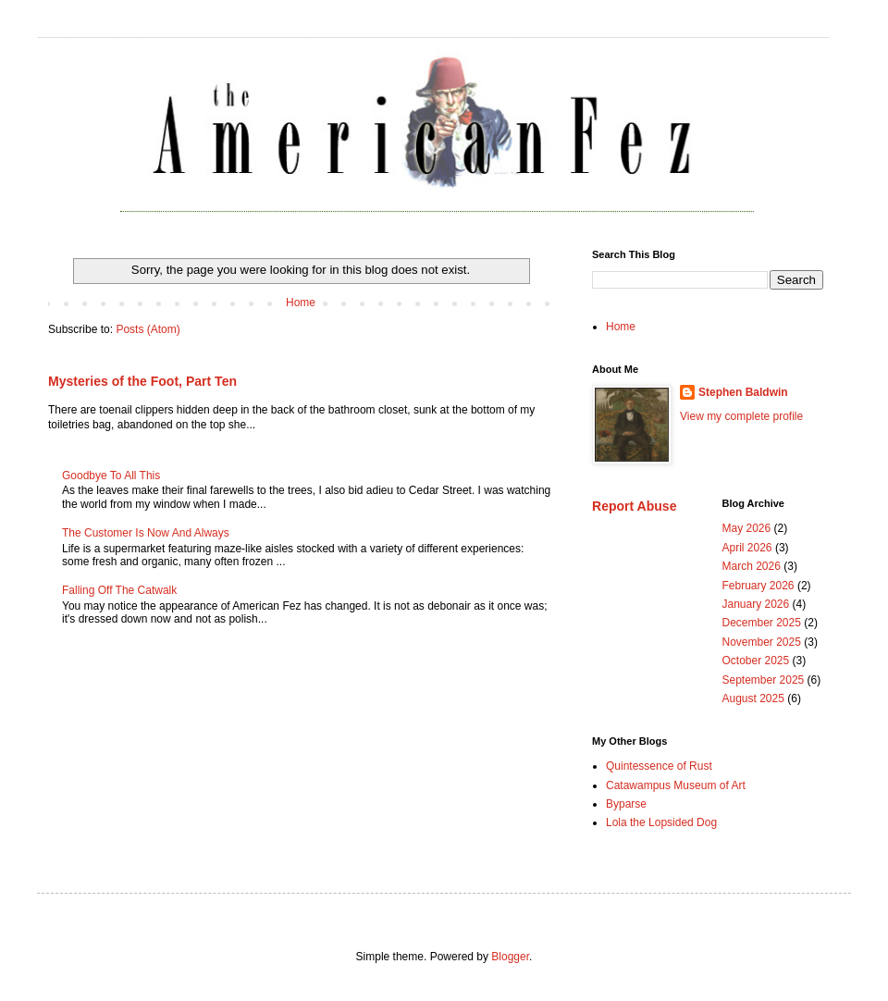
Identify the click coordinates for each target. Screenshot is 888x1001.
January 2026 (756, 604)
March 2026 (751, 566)
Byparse (626, 803)
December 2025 (761, 622)
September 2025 (763, 680)
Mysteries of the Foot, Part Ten (142, 381)
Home (300, 302)
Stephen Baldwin (743, 392)
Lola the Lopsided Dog (661, 822)
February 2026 (758, 585)
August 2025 (753, 698)
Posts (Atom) (147, 329)
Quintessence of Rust (659, 766)
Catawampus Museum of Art (676, 785)
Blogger (510, 956)
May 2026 (746, 528)
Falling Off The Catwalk (119, 590)
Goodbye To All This (111, 475)
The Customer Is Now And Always (145, 532)
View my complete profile (741, 416)
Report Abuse (634, 506)
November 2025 (761, 642)
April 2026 (747, 547)
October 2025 (756, 660)
